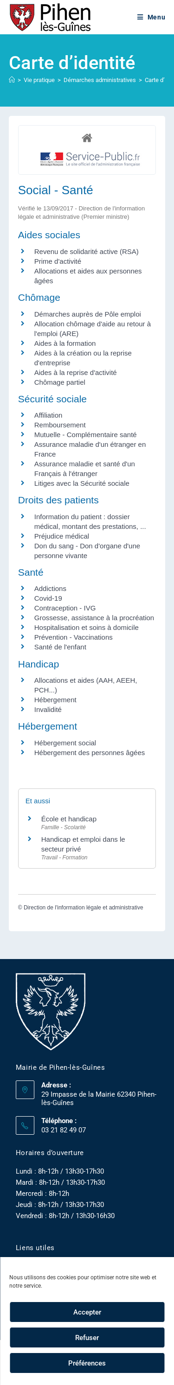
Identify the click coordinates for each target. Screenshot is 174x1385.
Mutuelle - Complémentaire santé (85, 434)
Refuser (87, 1338)
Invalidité (48, 709)
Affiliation (48, 415)
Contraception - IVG (65, 608)
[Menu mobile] (151, 17)
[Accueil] (12, 79)
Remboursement (60, 425)
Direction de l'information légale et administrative (83, 907)
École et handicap (69, 819)
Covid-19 (48, 598)
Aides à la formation (65, 343)
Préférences (87, 1363)
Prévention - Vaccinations (73, 637)
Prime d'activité (57, 261)
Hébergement (55, 700)
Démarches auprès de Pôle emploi (87, 314)
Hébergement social (65, 743)
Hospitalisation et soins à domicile (86, 627)
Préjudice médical (61, 536)
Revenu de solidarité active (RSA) (86, 251)
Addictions (50, 588)
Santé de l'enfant (60, 647)
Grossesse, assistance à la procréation (94, 618)
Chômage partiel (59, 382)
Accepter (87, 1312)
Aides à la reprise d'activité (75, 372)
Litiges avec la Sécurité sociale (81, 483)
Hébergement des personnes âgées (89, 752)
